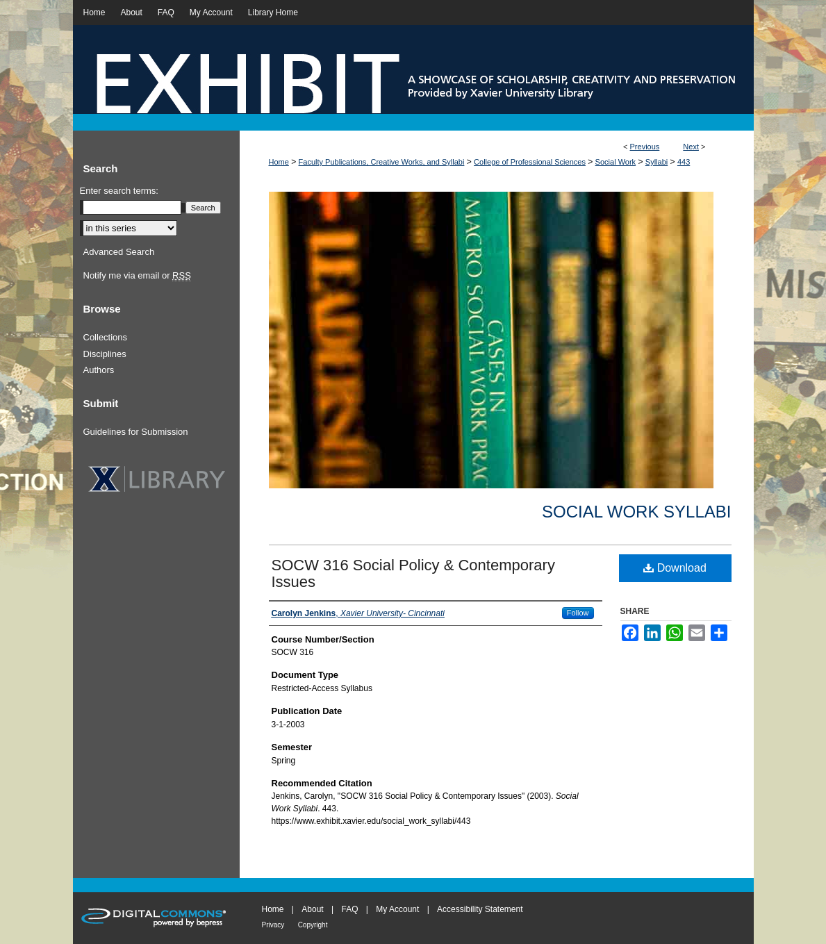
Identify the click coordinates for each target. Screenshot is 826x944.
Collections (105, 337)
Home (279, 162)
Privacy (273, 925)
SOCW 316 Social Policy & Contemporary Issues (413, 573)
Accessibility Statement (479, 909)
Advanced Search (119, 252)
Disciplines (104, 354)
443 (683, 162)
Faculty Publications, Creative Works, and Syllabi (382, 162)
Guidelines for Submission (135, 432)
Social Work (615, 162)
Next (691, 146)
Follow (578, 612)
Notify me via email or (137, 275)
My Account (397, 909)
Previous (645, 146)
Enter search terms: (119, 190)
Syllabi (656, 162)
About (312, 909)
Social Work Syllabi (637, 511)
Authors (99, 370)
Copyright (313, 925)
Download (675, 568)
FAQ (349, 909)
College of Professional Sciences (530, 162)
